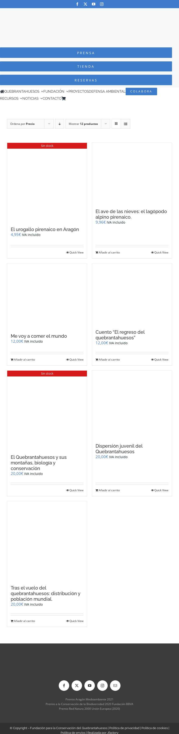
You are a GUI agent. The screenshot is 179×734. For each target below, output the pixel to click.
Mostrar (83, 124)
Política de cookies (154, 728)
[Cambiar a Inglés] (74, 98)
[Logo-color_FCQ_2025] (89, 12)
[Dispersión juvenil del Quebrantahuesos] (132, 404)
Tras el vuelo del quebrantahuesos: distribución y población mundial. (45, 593)
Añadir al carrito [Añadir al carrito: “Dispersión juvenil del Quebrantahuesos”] (109, 490)
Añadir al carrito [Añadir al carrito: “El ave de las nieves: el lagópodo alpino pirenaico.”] (109, 252)
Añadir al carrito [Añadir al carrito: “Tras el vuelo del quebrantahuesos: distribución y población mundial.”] (24, 621)
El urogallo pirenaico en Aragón (45, 229)
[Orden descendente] (59, 124)
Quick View (76, 252)
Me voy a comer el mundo (39, 336)
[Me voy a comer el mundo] (47, 295)
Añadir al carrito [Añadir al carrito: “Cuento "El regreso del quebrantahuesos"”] (109, 360)
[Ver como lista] (125, 123)
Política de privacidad (124, 728)
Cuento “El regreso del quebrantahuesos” (120, 335)
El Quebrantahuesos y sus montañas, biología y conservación (39, 462)
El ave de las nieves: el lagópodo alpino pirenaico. (131, 214)
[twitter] (85, 4)
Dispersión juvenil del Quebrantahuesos (119, 448)
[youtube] (93, 4)
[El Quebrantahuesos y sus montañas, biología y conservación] (47, 410)
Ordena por (22, 124)
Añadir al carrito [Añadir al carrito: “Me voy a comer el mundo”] (24, 360)
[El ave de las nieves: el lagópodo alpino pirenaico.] (132, 173)
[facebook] (77, 4)
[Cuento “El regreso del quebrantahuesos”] (132, 294)
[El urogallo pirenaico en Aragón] (47, 182)
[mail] (115, 685)
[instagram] (101, 4)
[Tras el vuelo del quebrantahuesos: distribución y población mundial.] (47, 540)
